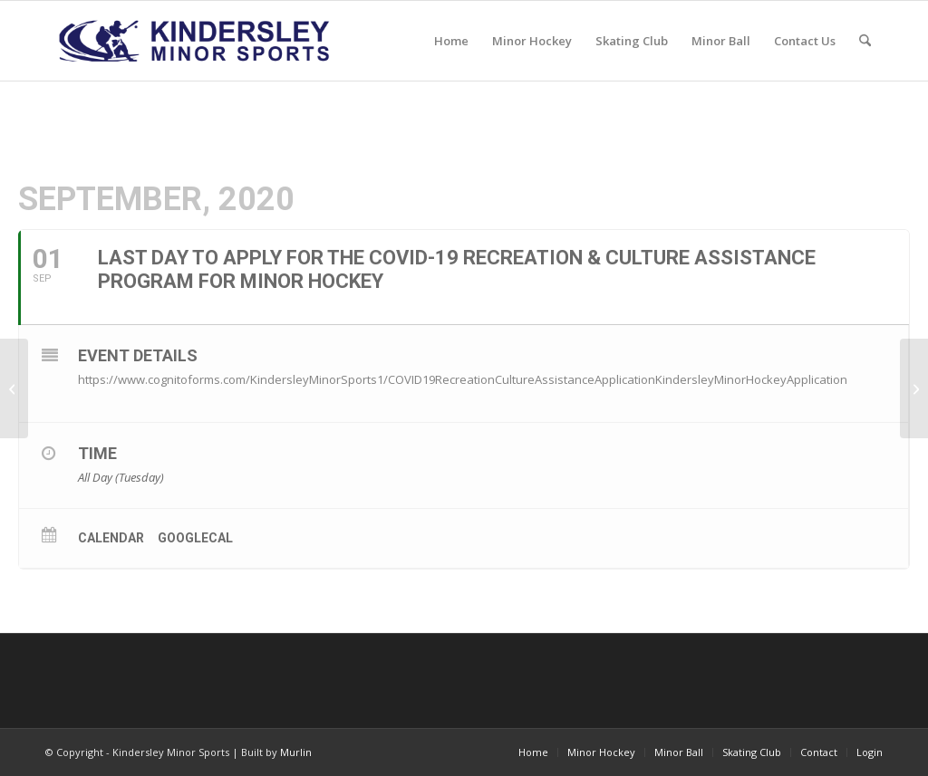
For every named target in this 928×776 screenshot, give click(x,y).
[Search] (865, 41)
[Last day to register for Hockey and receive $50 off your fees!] (14, 388)
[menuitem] (451, 41)
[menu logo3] (196, 41)
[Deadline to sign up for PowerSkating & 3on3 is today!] (914, 388)
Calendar (111, 538)
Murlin (296, 752)
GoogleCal (195, 538)
